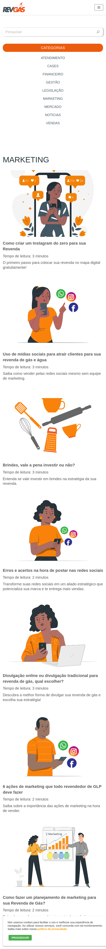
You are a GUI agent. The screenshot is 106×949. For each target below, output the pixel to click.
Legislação (52, 90)
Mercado (52, 107)
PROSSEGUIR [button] (20, 937)
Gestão (53, 82)
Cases (52, 66)
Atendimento (53, 58)
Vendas (53, 123)
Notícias (53, 115)
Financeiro (53, 74)
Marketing (53, 99)
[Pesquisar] (98, 32)
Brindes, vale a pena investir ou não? (39, 465)
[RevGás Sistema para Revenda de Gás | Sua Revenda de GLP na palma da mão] (14, 7)
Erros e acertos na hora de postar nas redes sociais (53, 570)
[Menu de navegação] (98, 7)
